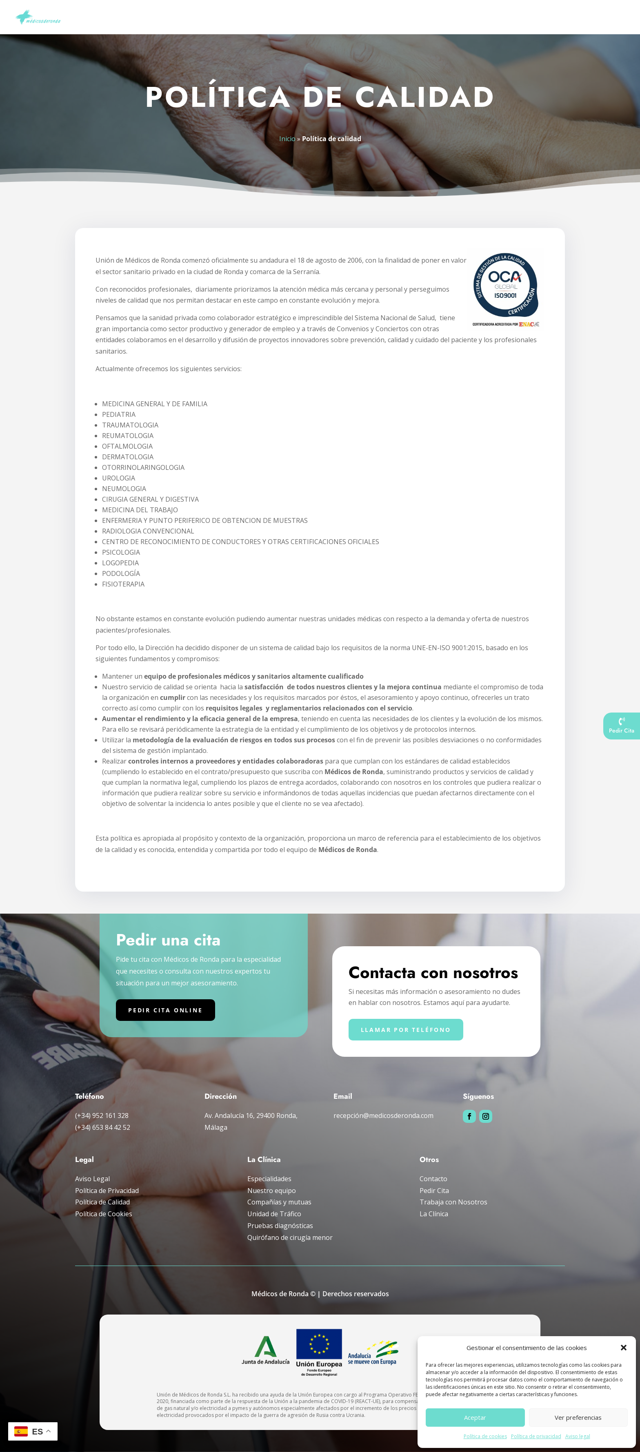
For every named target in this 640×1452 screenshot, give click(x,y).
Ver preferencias (578, 1417)
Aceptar (475, 1417)
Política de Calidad (102, 1201)
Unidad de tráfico (459, 17)
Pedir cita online (165, 1010)
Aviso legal (577, 1436)
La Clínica (434, 1213)
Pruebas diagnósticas (385, 17)
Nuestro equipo (271, 1190)
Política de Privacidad (107, 1190)
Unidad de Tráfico (274, 1213)
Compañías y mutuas (523, 17)
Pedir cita (613, 17)
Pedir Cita (434, 1190)
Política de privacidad (536, 1436)
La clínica (575, 17)
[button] (624, 1348)
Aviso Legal (92, 1178)
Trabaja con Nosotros (453, 1201)
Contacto (433, 1178)
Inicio (221, 17)
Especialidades (315, 17)
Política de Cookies (103, 1213)
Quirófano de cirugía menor (290, 1237)
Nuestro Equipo (262, 17)
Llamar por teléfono (406, 1030)
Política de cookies (485, 1436)
